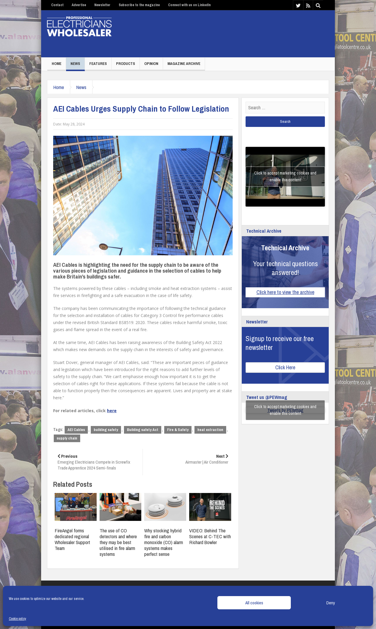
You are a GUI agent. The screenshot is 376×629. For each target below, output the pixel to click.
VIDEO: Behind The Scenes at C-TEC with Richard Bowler (210, 536)
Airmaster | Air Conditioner (187, 459)
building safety (106, 429)
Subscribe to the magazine (139, 5)
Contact (57, 5)
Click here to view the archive (285, 292)
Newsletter (102, 5)
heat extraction (210, 429)
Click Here (285, 367)
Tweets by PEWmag (285, 410)
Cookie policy (17, 618)
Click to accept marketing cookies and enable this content (285, 176)
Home (56, 63)
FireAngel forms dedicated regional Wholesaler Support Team (72, 539)
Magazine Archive (183, 63)
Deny (330, 603)
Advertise (79, 5)
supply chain (67, 438)
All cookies (254, 603)
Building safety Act (142, 429)
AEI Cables (76, 429)
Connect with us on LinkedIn (189, 5)
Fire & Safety (178, 429)
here (112, 410)
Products (125, 63)
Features (98, 63)
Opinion (151, 63)
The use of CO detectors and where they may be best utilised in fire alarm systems (118, 542)
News (75, 63)
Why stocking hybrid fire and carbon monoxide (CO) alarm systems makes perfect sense (163, 542)
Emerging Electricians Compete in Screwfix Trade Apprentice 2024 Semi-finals (98, 462)
